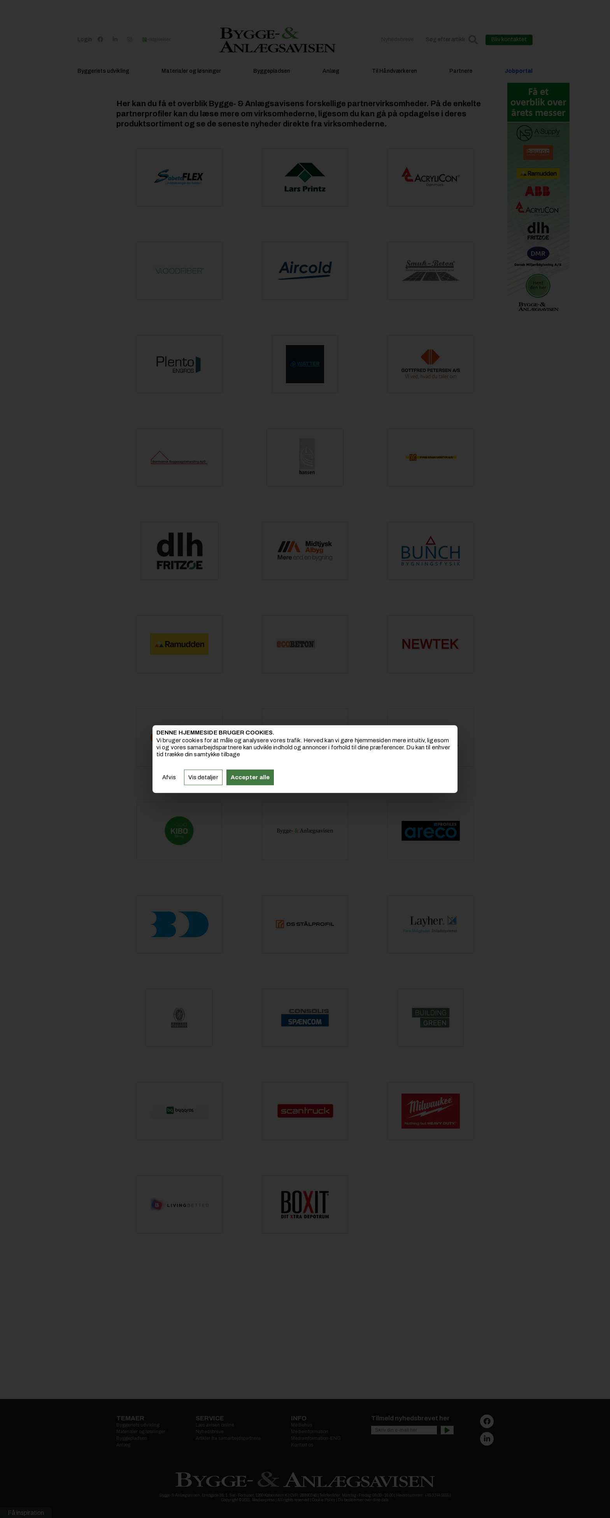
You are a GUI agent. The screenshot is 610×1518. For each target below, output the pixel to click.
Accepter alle (250, 777)
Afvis (169, 777)
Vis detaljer (203, 777)
